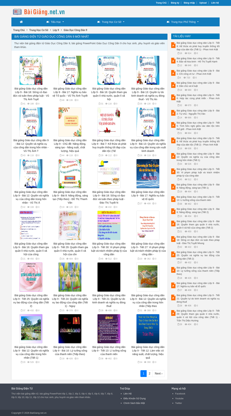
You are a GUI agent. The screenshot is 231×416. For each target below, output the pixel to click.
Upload (203, 3)
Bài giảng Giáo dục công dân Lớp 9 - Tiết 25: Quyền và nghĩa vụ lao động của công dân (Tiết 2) (198, 255)
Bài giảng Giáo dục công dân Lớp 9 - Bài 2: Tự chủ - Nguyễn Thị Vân (198, 112)
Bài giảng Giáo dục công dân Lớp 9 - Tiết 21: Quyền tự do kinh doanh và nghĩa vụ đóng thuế (198, 298)
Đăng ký (175, 3)
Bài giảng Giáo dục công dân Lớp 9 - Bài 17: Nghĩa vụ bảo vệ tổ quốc (147, 196)
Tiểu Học (53, 21)
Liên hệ (215, 3)
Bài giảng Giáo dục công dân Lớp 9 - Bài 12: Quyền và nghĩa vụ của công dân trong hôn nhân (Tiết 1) (198, 156)
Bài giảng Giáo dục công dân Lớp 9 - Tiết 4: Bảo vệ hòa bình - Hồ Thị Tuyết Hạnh (198, 60)
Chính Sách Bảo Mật (134, 403)
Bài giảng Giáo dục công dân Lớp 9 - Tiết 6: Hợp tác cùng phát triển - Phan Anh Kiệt (198, 98)
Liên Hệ (128, 393)
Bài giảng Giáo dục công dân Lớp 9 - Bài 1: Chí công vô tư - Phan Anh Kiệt (198, 72)
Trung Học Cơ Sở (109, 21)
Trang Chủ (161, 3)
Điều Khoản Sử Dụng (135, 398)
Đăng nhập (189, 3)
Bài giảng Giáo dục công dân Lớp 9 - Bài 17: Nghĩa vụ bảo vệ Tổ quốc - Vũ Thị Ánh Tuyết (70, 92)
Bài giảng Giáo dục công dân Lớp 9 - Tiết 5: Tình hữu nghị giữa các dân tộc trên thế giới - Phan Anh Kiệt (198, 125)
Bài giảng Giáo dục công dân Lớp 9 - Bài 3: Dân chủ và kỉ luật (198, 84)
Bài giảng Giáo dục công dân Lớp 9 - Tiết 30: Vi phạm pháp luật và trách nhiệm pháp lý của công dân (198, 172)
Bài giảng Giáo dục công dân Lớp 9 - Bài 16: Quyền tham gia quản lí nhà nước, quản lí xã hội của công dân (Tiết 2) (198, 224)
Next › (158, 373)
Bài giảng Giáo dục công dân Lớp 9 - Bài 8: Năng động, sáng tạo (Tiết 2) (198, 211)
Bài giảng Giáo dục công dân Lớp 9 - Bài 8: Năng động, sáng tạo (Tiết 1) (198, 186)
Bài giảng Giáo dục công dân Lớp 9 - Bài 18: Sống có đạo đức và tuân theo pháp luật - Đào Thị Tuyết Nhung (198, 240)
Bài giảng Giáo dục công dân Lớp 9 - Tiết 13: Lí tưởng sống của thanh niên (109, 351)
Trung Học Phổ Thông (181, 21)
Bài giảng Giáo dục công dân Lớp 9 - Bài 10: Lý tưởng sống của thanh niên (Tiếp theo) (70, 351)
